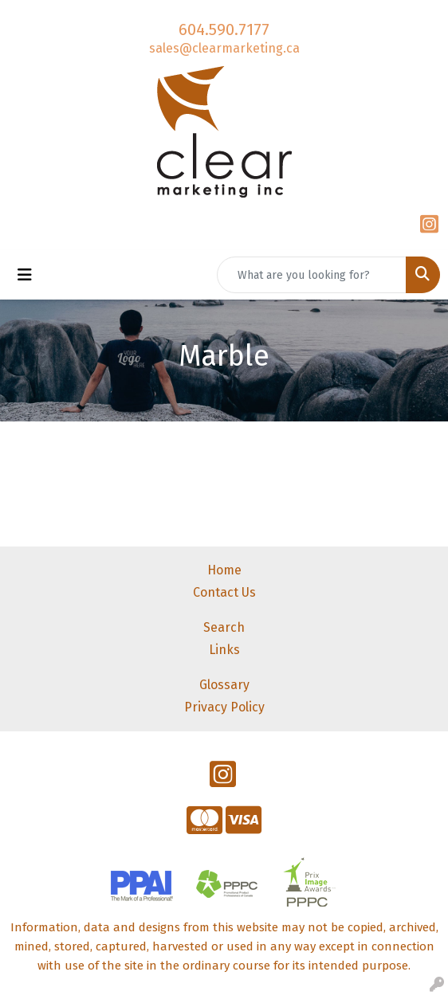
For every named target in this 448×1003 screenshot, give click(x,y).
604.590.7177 (224, 29)
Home (224, 570)
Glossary (224, 684)
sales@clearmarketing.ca (224, 48)
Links (224, 649)
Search (224, 627)
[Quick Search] (312, 275)
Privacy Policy (224, 707)
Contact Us (224, 592)
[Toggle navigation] (24, 275)
